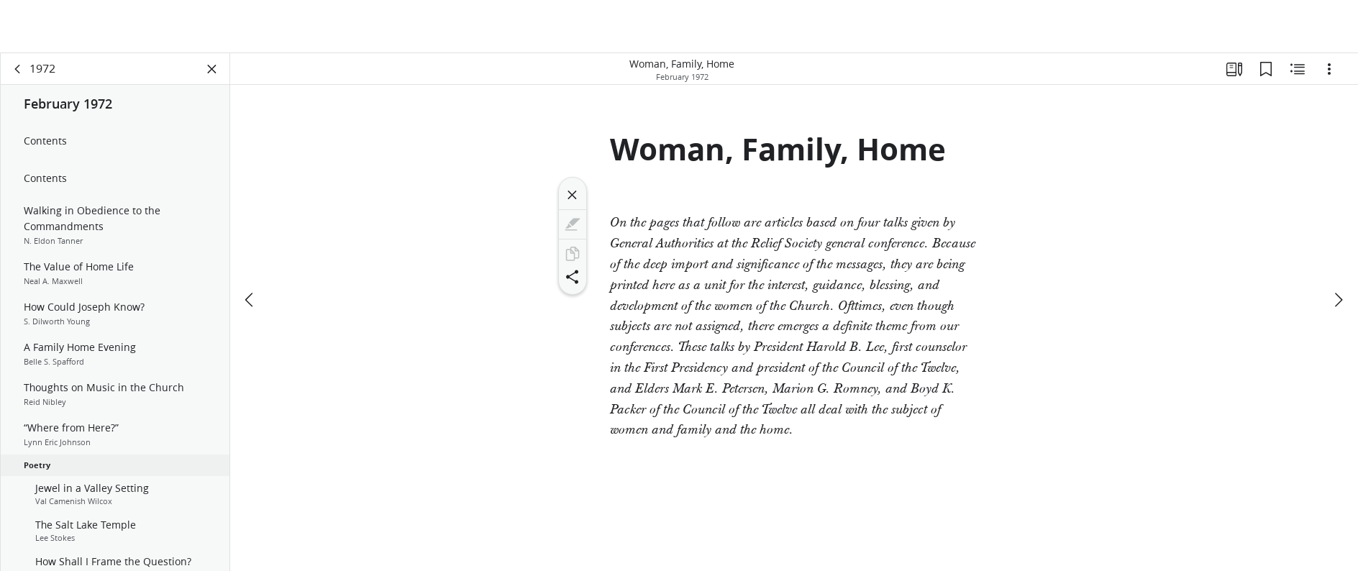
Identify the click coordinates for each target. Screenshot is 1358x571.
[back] (17, 69)
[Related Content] (1297, 69)
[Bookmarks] (1266, 69)
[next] (1337, 300)
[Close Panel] (212, 69)
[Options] (1329, 69)
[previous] (250, 300)
